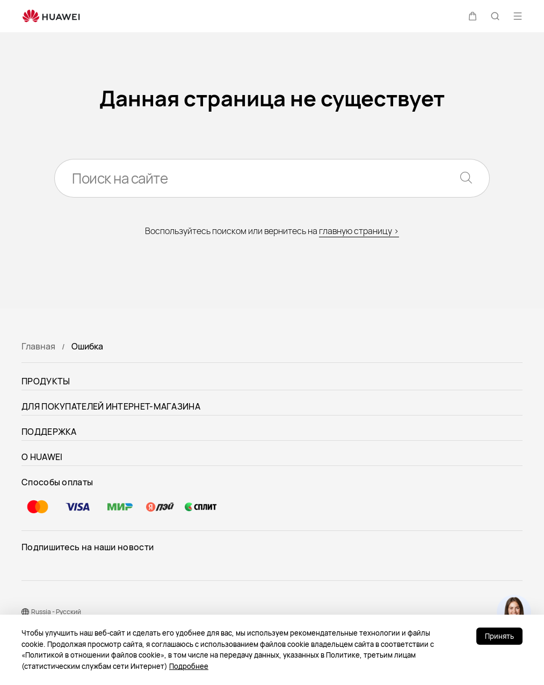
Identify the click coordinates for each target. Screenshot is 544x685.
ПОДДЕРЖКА (49, 431)
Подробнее (188, 666)
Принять (499, 636)
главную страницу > (359, 231)
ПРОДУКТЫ (45, 381)
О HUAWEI (41, 456)
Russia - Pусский (56, 611)
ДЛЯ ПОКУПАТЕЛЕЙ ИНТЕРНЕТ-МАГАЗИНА (110, 406)
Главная (38, 346)
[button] (472, 16)
